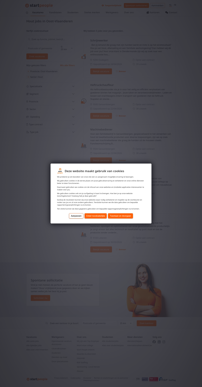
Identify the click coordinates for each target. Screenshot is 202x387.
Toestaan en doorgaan (120, 215)
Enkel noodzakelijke (95, 215)
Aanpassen (76, 215)
